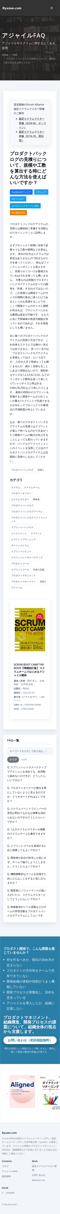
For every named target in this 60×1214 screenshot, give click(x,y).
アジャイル (16, 587)
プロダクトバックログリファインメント (29, 519)
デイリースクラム (20, 545)
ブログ (5, 1166)
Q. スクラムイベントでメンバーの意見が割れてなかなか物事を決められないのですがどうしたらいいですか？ (26, 815)
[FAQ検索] (30, 751)
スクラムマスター (20, 499)
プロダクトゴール (20, 563)
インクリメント (19, 533)
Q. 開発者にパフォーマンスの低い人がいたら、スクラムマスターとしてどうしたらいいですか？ (26, 895)
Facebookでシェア (21, 192)
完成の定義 (38, 569)
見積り (40, 469)
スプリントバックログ (22, 527)
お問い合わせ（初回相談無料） (30, 1040)
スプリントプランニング (23, 539)
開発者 (36, 499)
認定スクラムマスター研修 (44, 1168)
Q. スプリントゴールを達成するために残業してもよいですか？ (26, 848)
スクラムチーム (32, 487)
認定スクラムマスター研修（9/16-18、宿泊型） (31, 136)
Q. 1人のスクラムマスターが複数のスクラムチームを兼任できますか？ (26, 834)
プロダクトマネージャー (23, 581)
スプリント (36, 533)
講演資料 (6, 1176)
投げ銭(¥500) (18, 212)
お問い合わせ (38, 1175)
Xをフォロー (18, 198)
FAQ (15, 54)
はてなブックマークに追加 (25, 205)
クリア (13, 759)
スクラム (15, 487)
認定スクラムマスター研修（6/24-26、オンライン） (32, 123)
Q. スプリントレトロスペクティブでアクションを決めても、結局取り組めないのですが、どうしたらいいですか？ (26, 774)
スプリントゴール (20, 569)
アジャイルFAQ (9, 1171)
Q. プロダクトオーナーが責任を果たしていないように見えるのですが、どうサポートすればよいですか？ (26, 794)
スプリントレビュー (21, 551)
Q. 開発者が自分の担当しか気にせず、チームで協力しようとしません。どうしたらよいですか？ (26, 862)
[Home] (12, 8)
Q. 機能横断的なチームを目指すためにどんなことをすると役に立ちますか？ (26, 878)
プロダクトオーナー (21, 493)
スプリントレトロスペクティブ (27, 557)
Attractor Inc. (39, 1180)
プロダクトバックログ (22, 469)
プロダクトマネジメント (23, 575)
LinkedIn (10, 1192)
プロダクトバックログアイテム (27, 511)
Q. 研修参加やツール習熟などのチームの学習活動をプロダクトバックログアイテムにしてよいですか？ (26, 913)
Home (5, 54)
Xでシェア (41, 192)
